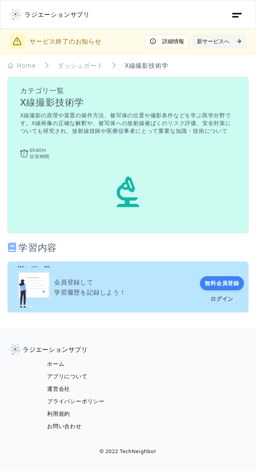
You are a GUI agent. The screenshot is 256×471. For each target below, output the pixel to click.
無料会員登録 (222, 283)
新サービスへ (219, 41)
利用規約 (58, 413)
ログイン (221, 298)
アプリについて (67, 376)
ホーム (55, 363)
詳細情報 (167, 41)
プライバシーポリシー (76, 401)
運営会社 (58, 388)
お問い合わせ (64, 426)
